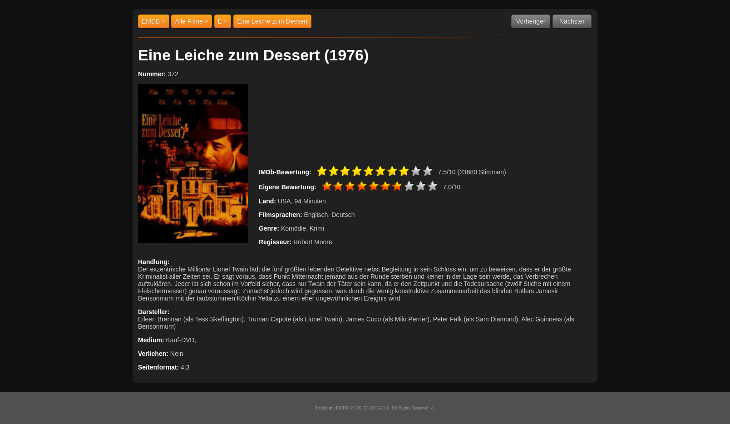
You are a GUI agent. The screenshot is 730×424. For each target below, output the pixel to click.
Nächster (572, 21)
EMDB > (154, 21)
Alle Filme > (191, 21)
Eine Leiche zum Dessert (272, 21)
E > (222, 21)
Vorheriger (531, 21)
